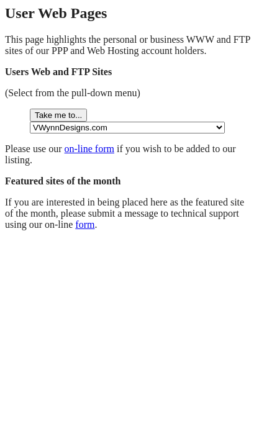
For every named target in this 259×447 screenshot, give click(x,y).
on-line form (89, 148)
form (84, 224)
